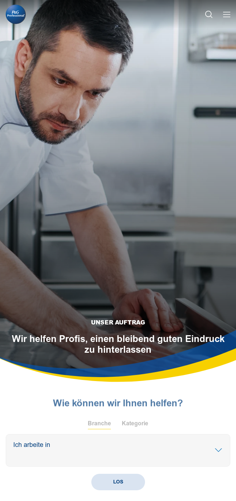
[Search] (44, 454)
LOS (118, 482)
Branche (99, 425)
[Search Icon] (209, 14)
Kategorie (135, 425)
